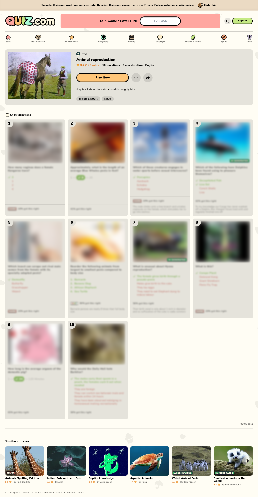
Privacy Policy (153, 5)
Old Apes (13, 493)
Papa (143, 482)
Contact (26, 493)
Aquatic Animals (141, 478)
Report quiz (246, 423)
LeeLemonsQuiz (231, 484)
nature (107, 99)
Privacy (48, 493)
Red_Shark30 (22, 482)
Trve (84, 53)
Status (59, 493)
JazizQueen (104, 482)
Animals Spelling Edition (22, 478)
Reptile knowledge (101, 478)
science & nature (88, 99)
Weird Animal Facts (185, 478)
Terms (37, 493)
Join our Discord (75, 493)
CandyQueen (188, 482)
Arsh (59, 482)
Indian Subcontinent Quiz (64, 478)
